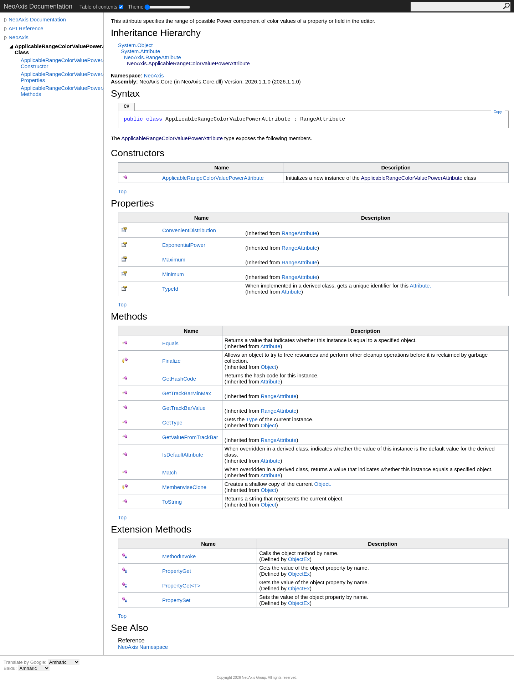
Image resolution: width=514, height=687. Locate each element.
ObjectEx (299, 559)
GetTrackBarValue (184, 408)
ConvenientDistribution (189, 230)
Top (122, 191)
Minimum (173, 274)
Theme (136, 7)
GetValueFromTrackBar (190, 437)
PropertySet (176, 600)
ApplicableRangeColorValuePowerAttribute (213, 178)
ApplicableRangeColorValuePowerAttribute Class (59, 49)
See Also (129, 627)
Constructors (137, 153)
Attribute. (420, 286)
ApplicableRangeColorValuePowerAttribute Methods (62, 91)
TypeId (170, 289)
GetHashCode (179, 379)
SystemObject (135, 45)
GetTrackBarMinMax (186, 393)
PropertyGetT (181, 585)
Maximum (173, 259)
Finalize (171, 361)
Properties (132, 203)
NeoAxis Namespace (143, 647)
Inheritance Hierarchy (156, 32)
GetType (172, 422)
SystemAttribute (140, 51)
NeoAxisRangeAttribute (152, 57)
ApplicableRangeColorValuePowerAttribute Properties (62, 77)
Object (268, 367)
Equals (170, 343)
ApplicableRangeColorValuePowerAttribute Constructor (62, 63)
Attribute (291, 292)
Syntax (125, 93)
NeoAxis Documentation (37, 19)
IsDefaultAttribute (182, 455)
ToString (172, 502)
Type (252, 419)
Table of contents (98, 7)
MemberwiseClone (184, 487)
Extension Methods (151, 529)
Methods (129, 316)
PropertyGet (176, 571)
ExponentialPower (183, 245)
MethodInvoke (179, 556)
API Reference (26, 28)
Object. (322, 484)
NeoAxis (19, 37)
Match (169, 472)
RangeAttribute (299, 233)
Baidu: (11, 668)
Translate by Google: (26, 662)
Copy (498, 112)
